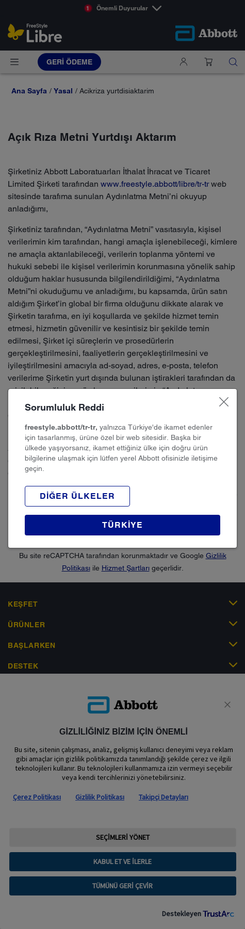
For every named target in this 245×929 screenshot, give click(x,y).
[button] (77, 496)
